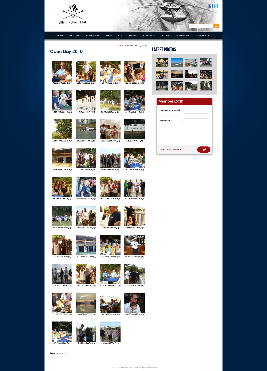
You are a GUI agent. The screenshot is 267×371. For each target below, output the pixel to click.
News (109, 35)
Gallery (165, 35)
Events (132, 35)
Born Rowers (93, 35)
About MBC (75, 35)
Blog (120, 35)
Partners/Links (183, 35)
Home (60, 35)
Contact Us (203, 35)
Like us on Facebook (210, 6)
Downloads (148, 35)
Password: (165, 120)
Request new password (170, 149)
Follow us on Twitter (216, 6)
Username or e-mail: (170, 110)
